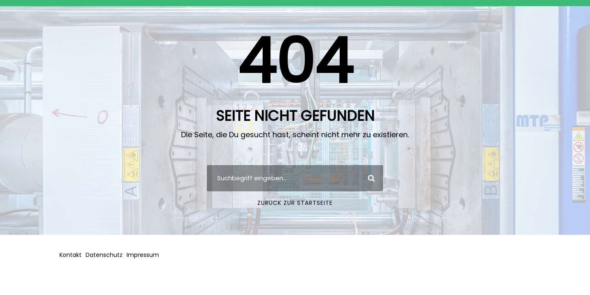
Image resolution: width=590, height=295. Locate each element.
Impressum (143, 255)
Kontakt (70, 255)
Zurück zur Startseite (295, 203)
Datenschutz (104, 255)
